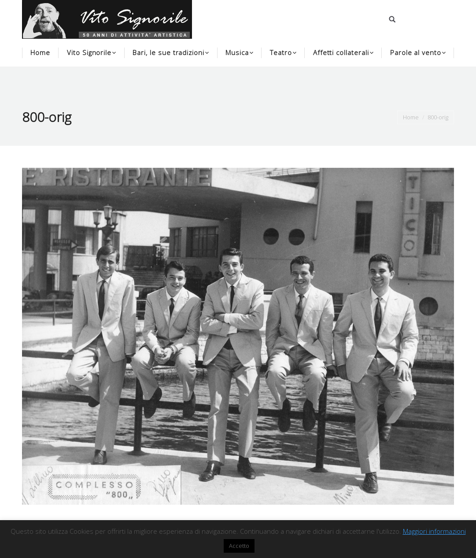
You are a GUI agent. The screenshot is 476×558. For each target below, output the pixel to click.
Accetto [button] (239, 546)
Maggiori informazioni (434, 531)
